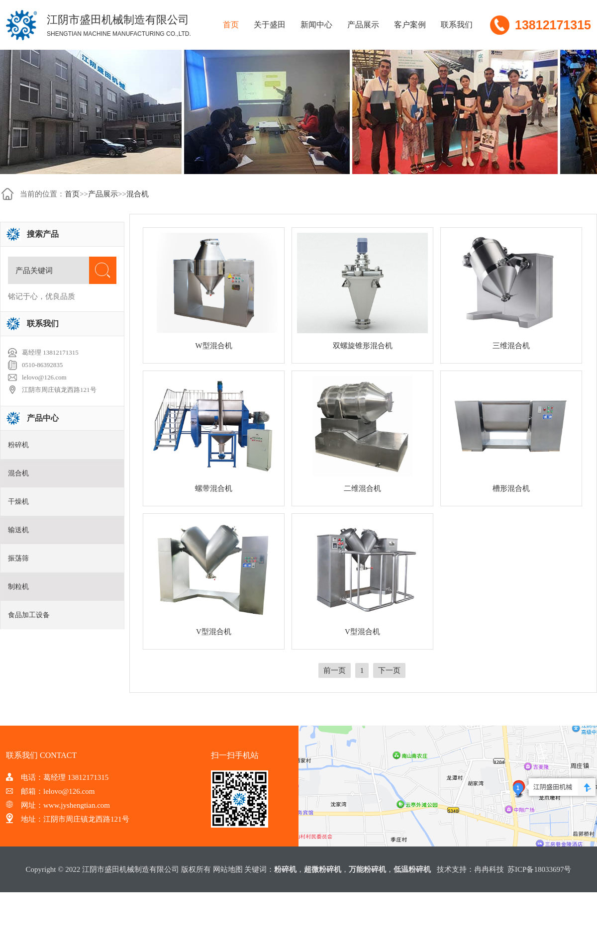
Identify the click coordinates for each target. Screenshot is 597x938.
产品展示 (363, 24)
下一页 (389, 670)
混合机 (137, 194)
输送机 (18, 530)
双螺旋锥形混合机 (363, 346)
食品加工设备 (29, 615)
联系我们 (457, 24)
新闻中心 (316, 24)
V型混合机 (213, 632)
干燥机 (18, 501)
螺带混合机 (213, 488)
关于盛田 (270, 24)
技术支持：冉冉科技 (470, 869)
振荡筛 (18, 558)
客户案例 (410, 24)
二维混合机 (362, 488)
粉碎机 (18, 445)
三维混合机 (511, 346)
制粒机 (18, 586)
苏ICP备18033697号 (539, 869)
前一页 (334, 670)
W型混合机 (213, 346)
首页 (231, 24)
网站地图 (228, 869)
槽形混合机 (511, 488)
